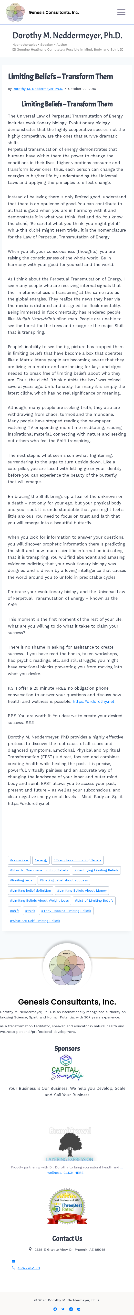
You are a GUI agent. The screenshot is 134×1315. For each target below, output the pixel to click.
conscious (19, 860)
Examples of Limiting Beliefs (77, 860)
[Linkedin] (78, 1309)
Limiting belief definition (30, 890)
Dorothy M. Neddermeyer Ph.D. (37, 89)
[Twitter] (63, 1309)
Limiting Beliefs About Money (82, 890)
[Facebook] (55, 1309)
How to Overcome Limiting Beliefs (39, 870)
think (30, 911)
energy (41, 860)
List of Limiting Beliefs (94, 900)
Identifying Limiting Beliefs (96, 870)
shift (14, 911)
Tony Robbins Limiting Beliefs (66, 911)
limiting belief (22, 880)
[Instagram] (71, 1309)
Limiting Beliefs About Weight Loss (39, 900)
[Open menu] (121, 12)
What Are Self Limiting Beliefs (35, 921)
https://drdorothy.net (93, 701)
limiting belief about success (64, 880)
